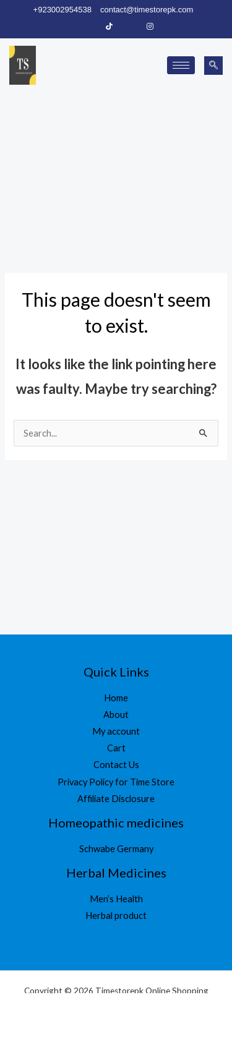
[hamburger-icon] (181, 65)
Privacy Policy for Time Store (116, 782)
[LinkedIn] (129, 26)
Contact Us (116, 764)
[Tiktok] (109, 26)
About (116, 714)
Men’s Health (116, 899)
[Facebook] (88, 26)
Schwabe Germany (116, 849)
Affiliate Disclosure (116, 798)
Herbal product (116, 915)
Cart (116, 748)
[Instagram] (149, 26)
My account (116, 731)
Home (116, 698)
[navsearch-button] (213, 65)
